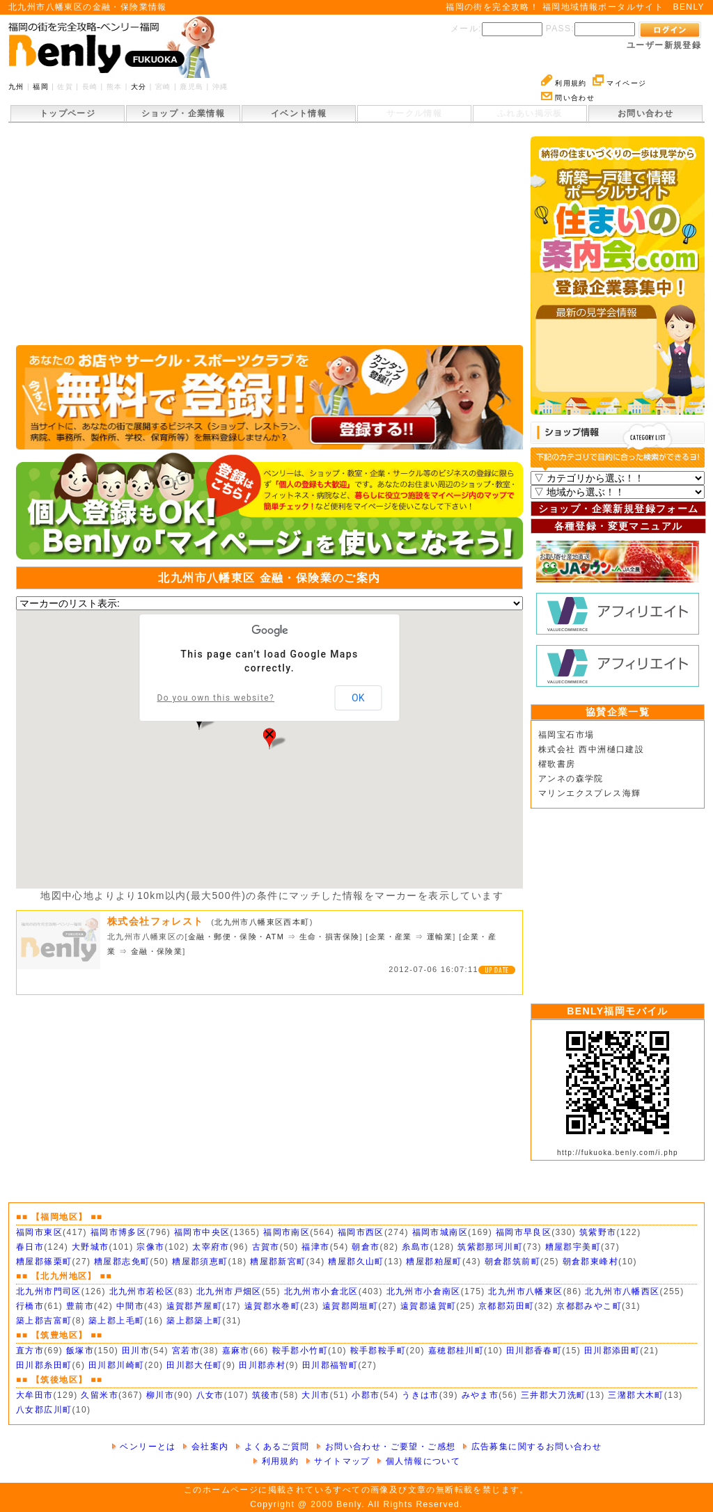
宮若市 (186, 1350)
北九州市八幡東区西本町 (261, 922)
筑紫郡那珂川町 (490, 1247)
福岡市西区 (361, 1232)
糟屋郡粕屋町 (434, 1261)
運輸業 (440, 936)
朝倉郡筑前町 (512, 1261)
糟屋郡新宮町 (278, 1261)
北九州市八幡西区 (622, 1291)
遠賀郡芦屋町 (194, 1306)
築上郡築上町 (194, 1321)
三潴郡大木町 (636, 1395)
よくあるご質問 (272, 1446)
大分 (139, 86)
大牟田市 (35, 1395)
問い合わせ (568, 98)
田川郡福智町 (330, 1365)
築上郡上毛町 (116, 1321)
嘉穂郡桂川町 (456, 1350)
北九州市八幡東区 (525, 1291)
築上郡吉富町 (44, 1321)
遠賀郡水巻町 (272, 1306)
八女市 (210, 1395)
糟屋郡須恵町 (200, 1261)
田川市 (136, 1350)
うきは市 (420, 1395)
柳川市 (160, 1395)
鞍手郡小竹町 (300, 1350)
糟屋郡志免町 (122, 1261)
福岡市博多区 (118, 1232)
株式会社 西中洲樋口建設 (591, 749)
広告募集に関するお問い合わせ (532, 1446)
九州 (16, 86)
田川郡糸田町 (44, 1365)
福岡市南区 (286, 1232)
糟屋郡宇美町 (573, 1247)
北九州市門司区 (48, 1291)
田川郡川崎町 (116, 1365)
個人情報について (418, 1461)
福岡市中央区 (202, 1232)
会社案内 (205, 1446)
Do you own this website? (216, 698)
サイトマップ (338, 1461)
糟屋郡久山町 (356, 1261)
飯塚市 (80, 1350)
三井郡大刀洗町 (553, 1395)
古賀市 (266, 1247)
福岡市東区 (39, 1232)
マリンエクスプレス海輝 (589, 793)
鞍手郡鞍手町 (378, 1350)
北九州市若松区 (142, 1291)
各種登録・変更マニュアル (618, 526)
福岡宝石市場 (566, 735)
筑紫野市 (598, 1232)
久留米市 (99, 1395)
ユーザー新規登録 (664, 45)
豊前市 (80, 1306)
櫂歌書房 (557, 764)
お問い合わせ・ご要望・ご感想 (385, 1446)
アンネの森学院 (571, 778)
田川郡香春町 (534, 1350)
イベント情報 (299, 113)
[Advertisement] (269, 240)
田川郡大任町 (194, 1365)
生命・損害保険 (329, 936)
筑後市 (266, 1395)
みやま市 (480, 1395)
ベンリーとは (143, 1446)
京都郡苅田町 (506, 1306)
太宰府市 (211, 1247)
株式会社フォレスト (159, 921)
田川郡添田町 (612, 1350)
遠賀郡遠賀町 (428, 1306)
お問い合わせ (645, 113)
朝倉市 (365, 1247)
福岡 (41, 86)
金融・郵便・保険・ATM (236, 936)
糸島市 (416, 1247)
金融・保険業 (156, 951)
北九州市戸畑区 (229, 1291)
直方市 (30, 1350)
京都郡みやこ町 (589, 1306)
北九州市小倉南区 (423, 1291)
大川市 (315, 1395)
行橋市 (30, 1306)
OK (358, 697)
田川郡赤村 (262, 1365)
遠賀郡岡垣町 (350, 1306)
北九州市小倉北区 (321, 1291)
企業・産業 (390, 936)
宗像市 (150, 1247)
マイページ (619, 83)
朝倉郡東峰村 (590, 1261)
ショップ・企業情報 (183, 113)
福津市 (315, 1247)
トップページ (67, 113)
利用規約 (564, 83)
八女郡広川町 (44, 1410)
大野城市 (90, 1247)
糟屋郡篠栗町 (44, 1261)
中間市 (130, 1306)
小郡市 (365, 1395)
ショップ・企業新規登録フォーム (618, 508)
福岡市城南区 (440, 1232)
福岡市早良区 (523, 1232)
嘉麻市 (236, 1350)
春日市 (30, 1247)
